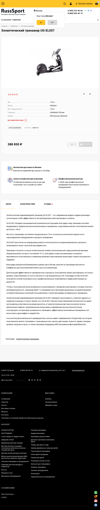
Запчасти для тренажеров (40, 464)
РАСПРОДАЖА (6, 433)
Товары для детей (37, 458)
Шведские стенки (7, 440)
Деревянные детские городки (12, 443)
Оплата (4, 405)
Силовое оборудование (39, 470)
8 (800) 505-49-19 (75, 13)
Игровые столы (7, 473)
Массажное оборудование (11, 476)
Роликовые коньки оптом (40, 461)
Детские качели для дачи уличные (13, 453)
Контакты (4, 415)
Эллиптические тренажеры (27, 339)
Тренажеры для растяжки (40, 436)
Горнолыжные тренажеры (40, 451)
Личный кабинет (51, 402)
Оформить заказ (51, 405)
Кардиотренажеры (38, 433)
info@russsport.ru (78, 370)
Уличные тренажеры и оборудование (15, 461)
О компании (5, 399)
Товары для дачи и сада (40, 445)
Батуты (4, 470)
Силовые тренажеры (38, 430)
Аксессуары (35, 473)
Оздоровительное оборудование (43, 477)
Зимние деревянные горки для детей (44, 448)
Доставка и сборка (8, 408)
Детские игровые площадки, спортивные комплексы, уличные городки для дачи (13, 448)
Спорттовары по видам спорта (12, 436)
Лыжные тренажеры (38, 467)
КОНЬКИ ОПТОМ (7, 430)
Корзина (48, 399)
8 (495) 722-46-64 (75, 11)
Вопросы (4, 412)
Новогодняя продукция (39, 454)
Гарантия (4, 402)
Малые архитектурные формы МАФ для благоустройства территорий (14, 457)
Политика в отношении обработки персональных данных (22, 418)
